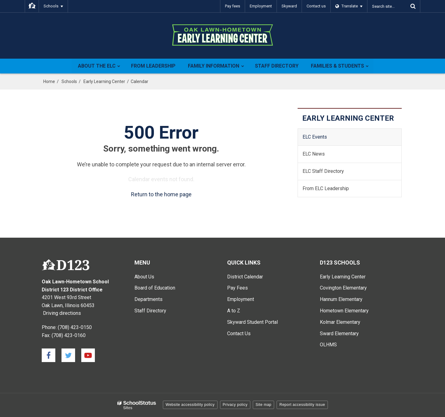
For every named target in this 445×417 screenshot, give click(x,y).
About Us (144, 277)
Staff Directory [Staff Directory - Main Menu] (150, 311)
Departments (148, 299)
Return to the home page (161, 194)
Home (49, 81)
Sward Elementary (339, 333)
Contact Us (239, 333)
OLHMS (328, 345)
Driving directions (62, 313)
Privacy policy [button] (235, 404)
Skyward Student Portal (252, 322)
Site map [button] (263, 404)
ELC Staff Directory (323, 171)
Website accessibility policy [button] (190, 404)
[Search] (413, 6)
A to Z (233, 311)
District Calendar (245, 277)
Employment (261, 6)
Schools (69, 81)
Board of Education (154, 288)
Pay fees (232, 6)
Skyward (289, 6)
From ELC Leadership (326, 188)
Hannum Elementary (341, 299)
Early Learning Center (104, 81)
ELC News (314, 154)
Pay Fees (237, 288)
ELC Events (315, 137)
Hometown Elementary (344, 311)
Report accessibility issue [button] (302, 404)
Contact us (316, 6)
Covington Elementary (343, 288)
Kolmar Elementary (340, 322)
